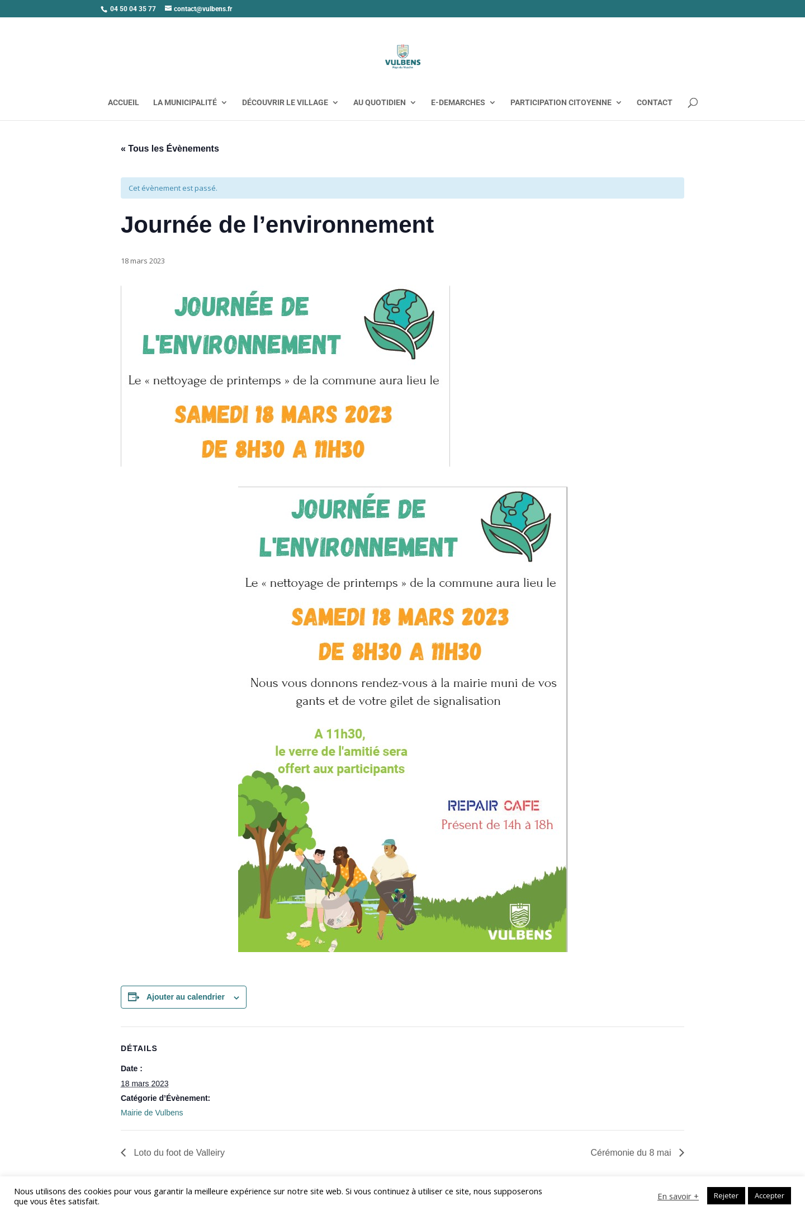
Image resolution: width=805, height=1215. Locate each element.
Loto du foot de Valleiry (178, 1152)
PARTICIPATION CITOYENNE (561, 102)
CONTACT (655, 102)
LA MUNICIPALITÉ (185, 102)
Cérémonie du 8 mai (632, 1152)
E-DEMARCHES (458, 102)
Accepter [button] (769, 1195)
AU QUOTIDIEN (379, 102)
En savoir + (678, 1196)
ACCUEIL (123, 102)
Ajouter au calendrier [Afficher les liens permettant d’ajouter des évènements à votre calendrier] (185, 996)
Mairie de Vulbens (152, 1112)
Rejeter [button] (726, 1195)
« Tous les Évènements (170, 148)
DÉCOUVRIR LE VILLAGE (285, 102)
